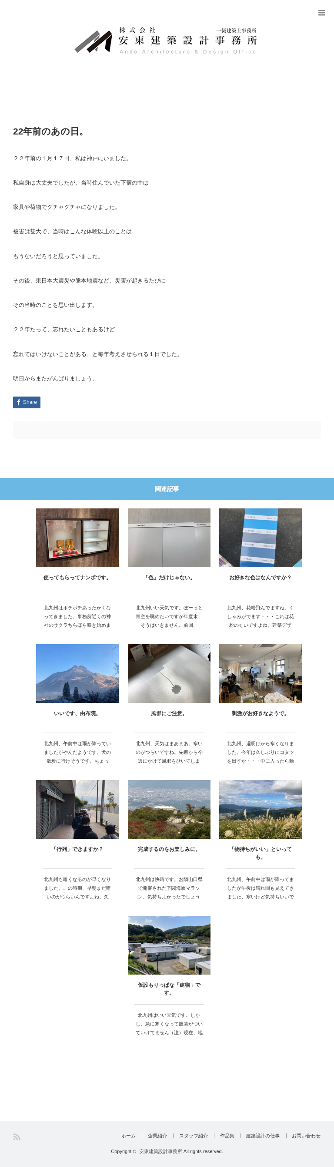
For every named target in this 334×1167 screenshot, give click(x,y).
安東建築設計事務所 (160, 1151)
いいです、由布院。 (77, 713)
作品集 (224, 1135)
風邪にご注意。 (169, 713)
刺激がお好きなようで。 (260, 713)
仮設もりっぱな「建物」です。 (169, 989)
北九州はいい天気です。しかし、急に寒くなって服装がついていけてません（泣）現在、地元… (169, 1027)
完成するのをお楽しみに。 (169, 849)
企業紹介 (152, 1135)
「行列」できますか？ (77, 849)
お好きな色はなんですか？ (260, 578)
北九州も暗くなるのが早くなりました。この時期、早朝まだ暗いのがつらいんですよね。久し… (77, 892)
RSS (16, 1136)
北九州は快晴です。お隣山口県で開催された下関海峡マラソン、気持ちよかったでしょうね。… (169, 892)
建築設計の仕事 (262, 1135)
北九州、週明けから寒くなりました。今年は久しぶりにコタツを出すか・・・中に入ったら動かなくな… (260, 756)
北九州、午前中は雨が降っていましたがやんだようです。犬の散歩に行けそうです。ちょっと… (77, 756)
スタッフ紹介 (189, 1135)
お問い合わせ (306, 1135)
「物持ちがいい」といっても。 (260, 853)
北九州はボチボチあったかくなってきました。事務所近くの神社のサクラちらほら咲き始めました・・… (77, 620)
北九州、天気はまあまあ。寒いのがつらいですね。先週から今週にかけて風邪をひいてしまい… (169, 756)
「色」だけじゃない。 (169, 578)
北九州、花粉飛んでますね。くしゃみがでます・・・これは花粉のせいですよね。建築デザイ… (260, 620)
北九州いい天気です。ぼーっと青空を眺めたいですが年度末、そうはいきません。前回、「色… (169, 620)
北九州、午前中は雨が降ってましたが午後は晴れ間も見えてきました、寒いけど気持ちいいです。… (260, 892)
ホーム (122, 1135)
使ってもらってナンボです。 (77, 578)
